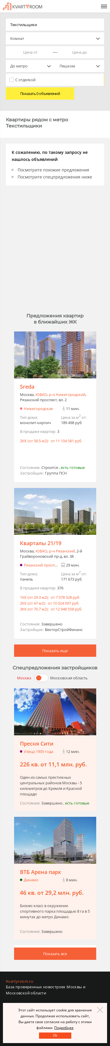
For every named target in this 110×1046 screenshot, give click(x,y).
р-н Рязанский (62, 551)
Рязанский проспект (42, 565)
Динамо (31, 879)
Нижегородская (38, 408)
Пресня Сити (36, 743)
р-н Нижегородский (67, 394)
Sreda (27, 386)
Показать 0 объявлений (40, 93)
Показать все (55, 953)
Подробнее (64, 1027)
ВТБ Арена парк (40, 871)
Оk (55, 1035)
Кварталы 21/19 (40, 543)
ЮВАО (41, 394)
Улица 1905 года (38, 751)
